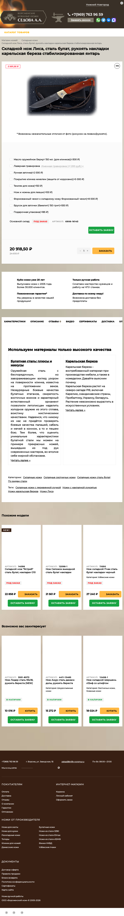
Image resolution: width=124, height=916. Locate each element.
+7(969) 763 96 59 (87, 14)
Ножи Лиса (46, 491)
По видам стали (17, 481)
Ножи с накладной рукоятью (79, 487)
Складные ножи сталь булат (93, 477)
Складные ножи (29, 40)
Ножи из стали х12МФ (50, 839)
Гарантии (6, 808)
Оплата (5, 791)
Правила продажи (11, 874)
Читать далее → (21, 460)
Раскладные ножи (11, 835)
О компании (8, 804)
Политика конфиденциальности (18, 882)
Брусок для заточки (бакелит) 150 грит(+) (39, 205)
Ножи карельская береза (23, 491)
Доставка (6, 796)
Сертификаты (8, 886)
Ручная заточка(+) (26, 172)
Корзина (60, 791)
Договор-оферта (10, 870)
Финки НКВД (45, 843)
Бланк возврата (9, 878)
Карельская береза (82, 361)
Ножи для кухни (10, 831)
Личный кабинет (64, 796)
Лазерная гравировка (25, 166)
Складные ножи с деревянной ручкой (38, 487)
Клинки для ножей (11, 843)
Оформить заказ (64, 800)
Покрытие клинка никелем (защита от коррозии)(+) (47, 179)
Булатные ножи (47, 827)
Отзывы (5, 800)
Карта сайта (8, 890)
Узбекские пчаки (47, 847)
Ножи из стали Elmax (49, 835)
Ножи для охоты (10, 827)
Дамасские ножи (10, 847)
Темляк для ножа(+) (26, 185)
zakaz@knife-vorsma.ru (73, 761)
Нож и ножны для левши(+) (31, 192)
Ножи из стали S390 (49, 831)
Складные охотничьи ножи (60, 477)
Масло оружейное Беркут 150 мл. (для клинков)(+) (45, 159)
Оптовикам (7, 812)
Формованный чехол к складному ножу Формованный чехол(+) (54, 198)
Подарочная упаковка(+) (29, 212)
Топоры (5, 839)
